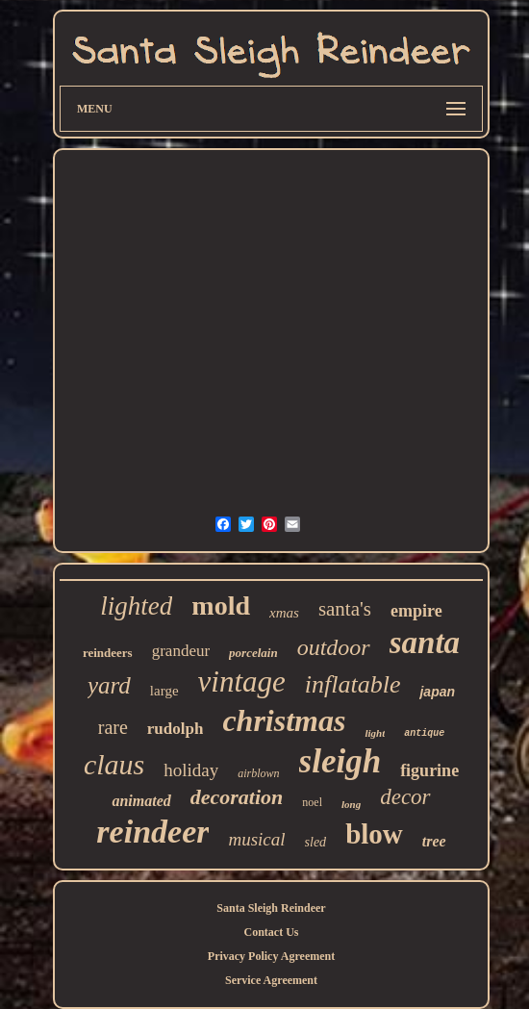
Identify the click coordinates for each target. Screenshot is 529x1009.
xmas (284, 612)
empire (416, 610)
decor (405, 797)
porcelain (253, 652)
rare (113, 727)
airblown (258, 773)
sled (316, 842)
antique (424, 733)
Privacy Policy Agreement (271, 956)
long (351, 804)
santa (425, 642)
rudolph (175, 728)
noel (312, 802)
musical (256, 839)
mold (220, 605)
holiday (191, 770)
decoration (237, 797)
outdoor (333, 647)
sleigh (340, 761)
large (164, 690)
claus (114, 764)
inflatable (353, 684)
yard (109, 685)
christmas (283, 720)
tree (434, 841)
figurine (429, 770)
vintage (242, 681)
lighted (136, 606)
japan (437, 691)
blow (374, 834)
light (375, 733)
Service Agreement (271, 980)
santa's (344, 608)
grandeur (181, 651)
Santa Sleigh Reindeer (270, 908)
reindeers (108, 652)
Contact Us (271, 932)
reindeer (152, 831)
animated (141, 801)
